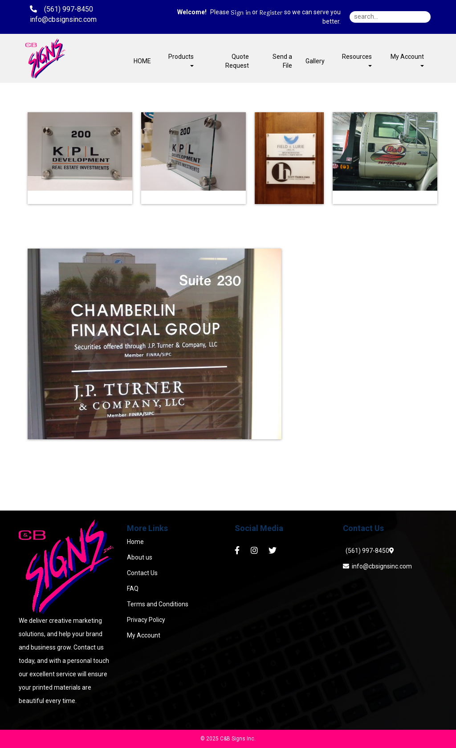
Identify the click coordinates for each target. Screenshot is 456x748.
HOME (142, 61)
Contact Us (142, 572)
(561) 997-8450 (366, 550)
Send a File (282, 61)
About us (139, 557)
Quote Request (237, 61)
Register (271, 12)
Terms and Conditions (157, 604)
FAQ (132, 588)
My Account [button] (407, 60)
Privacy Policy (146, 619)
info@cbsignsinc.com (377, 566)
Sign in (241, 12)
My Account (143, 635)
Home (135, 541)
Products (181, 60)
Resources (357, 60)
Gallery (315, 61)
